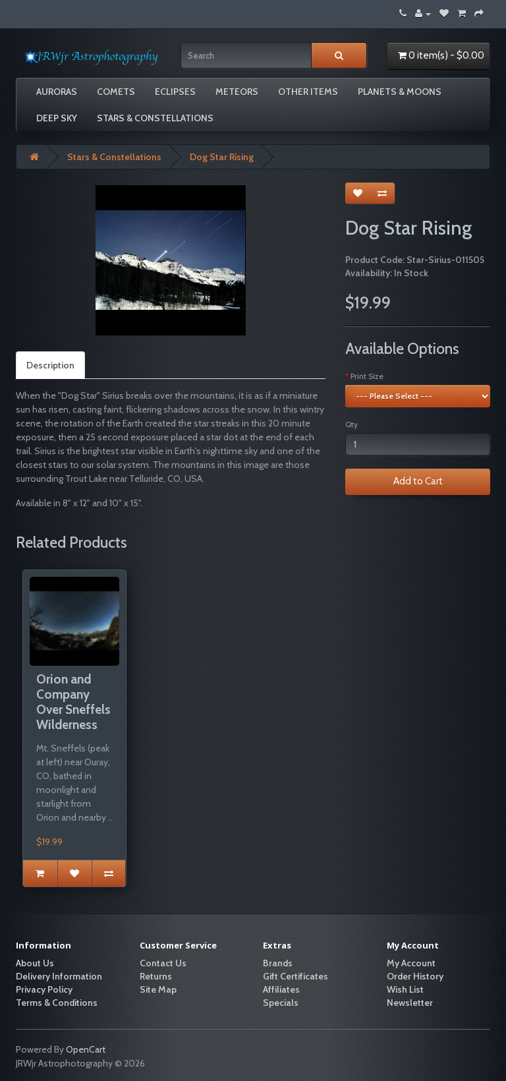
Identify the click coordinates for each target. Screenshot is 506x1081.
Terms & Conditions (57, 1002)
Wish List (405, 989)
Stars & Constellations (155, 118)
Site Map (158, 989)
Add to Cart (418, 481)
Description (50, 365)
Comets (116, 92)
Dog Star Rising (222, 157)
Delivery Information (59, 976)
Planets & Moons (399, 92)
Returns (156, 976)
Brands (278, 963)
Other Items (308, 92)
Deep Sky (56, 118)
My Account (411, 963)
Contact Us (163, 963)
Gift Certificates (295, 976)
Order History (415, 976)
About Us (35, 963)
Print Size (367, 376)
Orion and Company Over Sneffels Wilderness (73, 702)
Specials (280, 1002)
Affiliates (281, 989)
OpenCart (85, 1049)
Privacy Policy (44, 989)
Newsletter (410, 1002)
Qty (351, 424)
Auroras (56, 92)
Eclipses (175, 92)
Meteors (236, 92)
